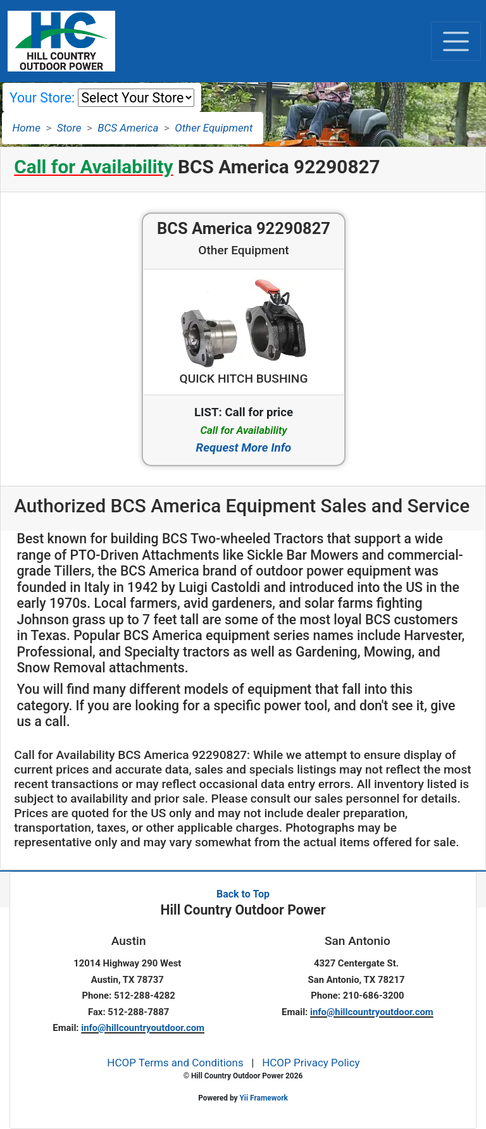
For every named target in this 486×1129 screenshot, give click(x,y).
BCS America (127, 127)
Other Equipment (213, 127)
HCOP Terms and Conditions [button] (175, 1062)
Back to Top (243, 894)
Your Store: (42, 98)
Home (26, 127)
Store (69, 127)
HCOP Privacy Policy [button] (311, 1062)
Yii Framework (263, 1098)
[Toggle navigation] (456, 41)
